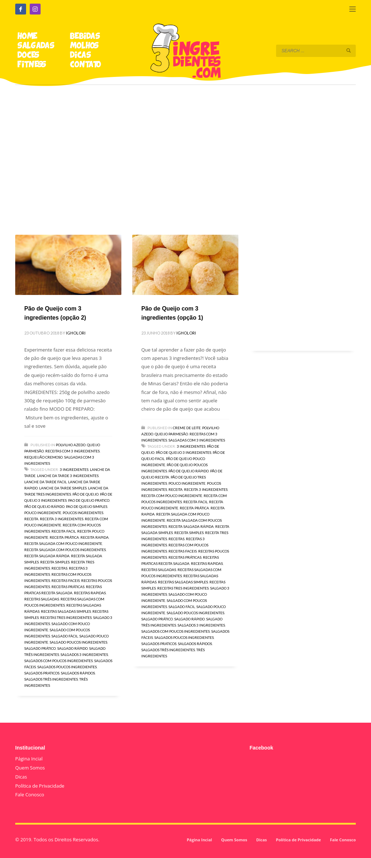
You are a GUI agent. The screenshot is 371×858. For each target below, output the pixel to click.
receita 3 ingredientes (61, 519)
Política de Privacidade (39, 786)
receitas (59, 568)
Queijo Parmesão (171, 434)
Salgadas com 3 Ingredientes (196, 440)
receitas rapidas (90, 593)
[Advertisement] (185, 149)
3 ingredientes (74, 469)
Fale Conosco (29, 794)
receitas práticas (67, 586)
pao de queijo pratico (88, 500)
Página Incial (29, 758)
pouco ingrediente (42, 512)
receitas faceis (65, 580)
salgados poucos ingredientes (67, 667)
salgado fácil (64, 636)
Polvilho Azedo (71, 445)
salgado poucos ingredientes (78, 642)
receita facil (63, 531)
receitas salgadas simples (66, 611)
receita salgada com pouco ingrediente (63, 543)
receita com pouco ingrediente (171, 495)
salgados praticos (41, 673)
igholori (76, 333)
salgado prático (40, 648)
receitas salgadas (41, 599)
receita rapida (94, 537)
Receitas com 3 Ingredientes (72, 451)
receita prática (64, 537)
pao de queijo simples (86, 506)
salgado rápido (72, 648)
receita (31, 519)
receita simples (55, 562)
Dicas (21, 776)
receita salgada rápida (47, 556)
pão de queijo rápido (44, 506)
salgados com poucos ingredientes (58, 660)
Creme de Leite (187, 428)
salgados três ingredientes (51, 679)
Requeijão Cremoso (43, 457)
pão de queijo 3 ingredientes (183, 452)
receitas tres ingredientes (66, 617)
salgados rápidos (78, 673)
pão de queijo (85, 494)
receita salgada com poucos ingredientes (65, 549)
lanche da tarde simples (63, 488)
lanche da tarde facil (45, 482)
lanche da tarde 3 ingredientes (68, 475)
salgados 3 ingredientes (84, 654)
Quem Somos (30, 767)
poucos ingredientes (83, 512)
